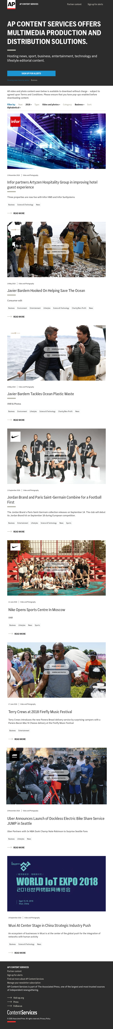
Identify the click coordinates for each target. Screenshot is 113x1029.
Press (15, 1002)
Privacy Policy (45, 1018)
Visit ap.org (18, 997)
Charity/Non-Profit (79, 308)
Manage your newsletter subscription (23, 982)
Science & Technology (25, 204)
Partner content (74, 4)
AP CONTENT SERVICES (18, 967)
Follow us (17, 1006)
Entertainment (35, 308)
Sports (68, 523)
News (38, 204)
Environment (22, 308)
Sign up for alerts (95, 4)
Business (34, 80)
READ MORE (18, 213)
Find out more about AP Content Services (25, 978)
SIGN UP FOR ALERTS (31, 73)
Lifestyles (47, 308)
